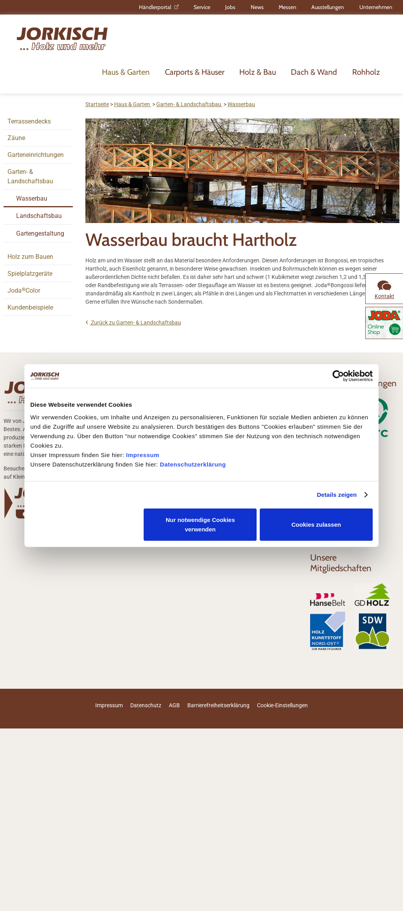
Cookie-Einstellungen (282, 705)
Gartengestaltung (40, 233)
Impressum (142, 454)
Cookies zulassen (316, 524)
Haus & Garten (126, 72)
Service (202, 7)
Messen (287, 7)
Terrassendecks (29, 121)
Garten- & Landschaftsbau (30, 176)
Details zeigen (337, 494)
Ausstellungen (327, 7)
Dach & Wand (314, 72)
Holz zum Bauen (30, 256)
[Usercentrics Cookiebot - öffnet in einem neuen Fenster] (338, 376)
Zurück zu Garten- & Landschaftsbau (135, 322)
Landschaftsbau (39, 215)
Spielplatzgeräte (29, 273)
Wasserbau (31, 198)
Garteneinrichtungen (35, 155)
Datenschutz (145, 705)
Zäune (16, 138)
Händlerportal (155, 7)
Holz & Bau (257, 72)
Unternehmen (375, 7)
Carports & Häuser (194, 72)
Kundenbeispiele (30, 307)
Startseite (97, 104)
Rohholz (366, 72)
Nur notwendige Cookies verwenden (200, 524)
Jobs (230, 7)
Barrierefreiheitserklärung (218, 705)
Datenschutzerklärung (193, 464)
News (257, 7)
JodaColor (23, 290)
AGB (174, 705)
